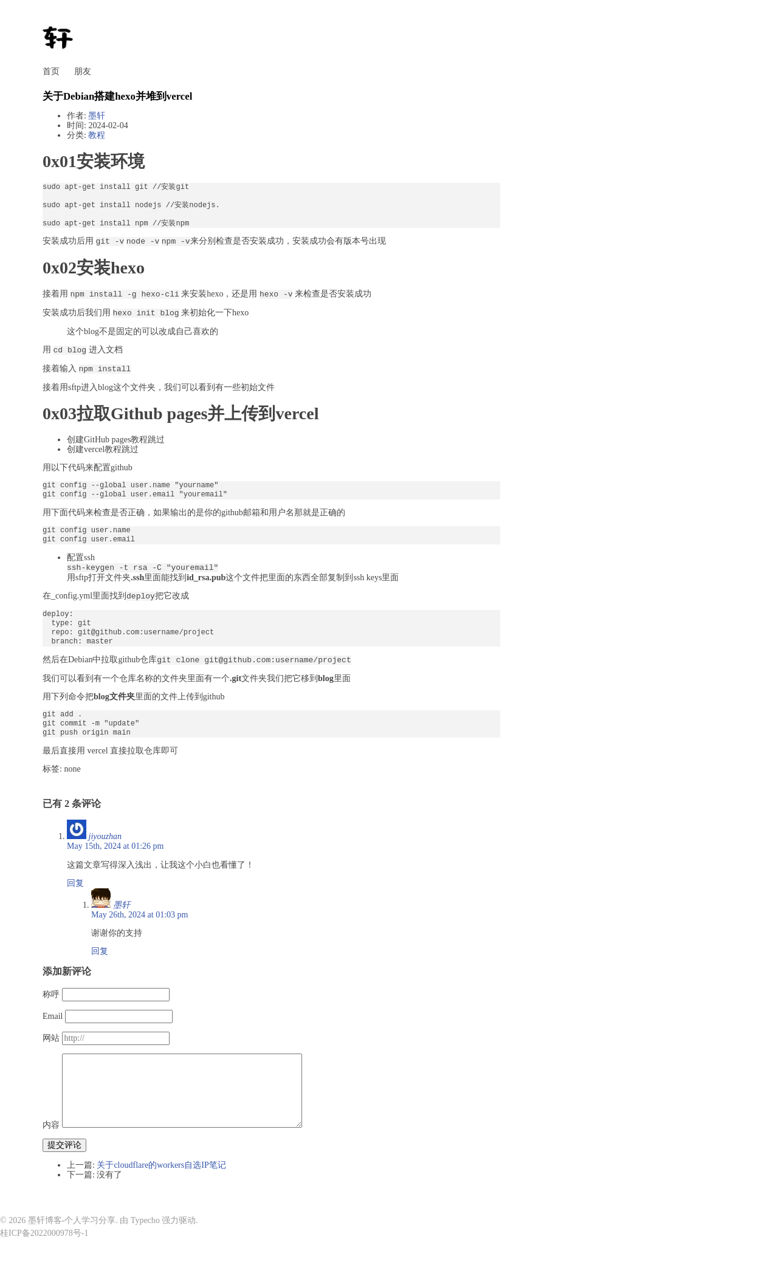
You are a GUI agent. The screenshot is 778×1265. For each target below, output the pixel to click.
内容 (51, 1125)
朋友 (82, 71)
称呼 (51, 994)
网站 (51, 1038)
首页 (51, 71)
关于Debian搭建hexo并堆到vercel (117, 96)
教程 (96, 135)
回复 (75, 883)
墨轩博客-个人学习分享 (72, 1220)
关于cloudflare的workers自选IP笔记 (161, 1165)
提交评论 (64, 1145)
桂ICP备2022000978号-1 (44, 1233)
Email (53, 1016)
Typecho (145, 1220)
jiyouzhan (105, 836)
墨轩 (96, 115)
